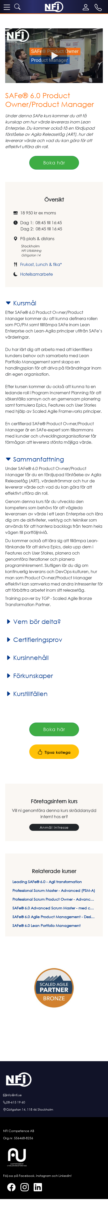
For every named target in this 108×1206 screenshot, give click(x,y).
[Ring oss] (54, 1102)
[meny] (6, 7)
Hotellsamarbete (36, 274)
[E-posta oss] (54, 1095)
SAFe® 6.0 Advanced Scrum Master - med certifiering (54, 908)
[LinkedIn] (36, 1188)
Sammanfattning (34, 459)
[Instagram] (22, 1188)
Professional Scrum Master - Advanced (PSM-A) (53, 890)
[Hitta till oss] (54, 1109)
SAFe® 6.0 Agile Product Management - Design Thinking (54, 917)
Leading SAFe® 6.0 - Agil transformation (47, 882)
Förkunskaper (29, 675)
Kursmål (20, 303)
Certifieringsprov (33, 639)
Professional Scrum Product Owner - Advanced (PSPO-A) (54, 899)
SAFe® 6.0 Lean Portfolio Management (46, 925)
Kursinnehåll (27, 657)
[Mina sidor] (87, 7)
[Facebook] (9, 1188)
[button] (54, 55)
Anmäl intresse (54, 827)
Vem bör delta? (33, 621)
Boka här (54, 162)
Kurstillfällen (26, 693)
